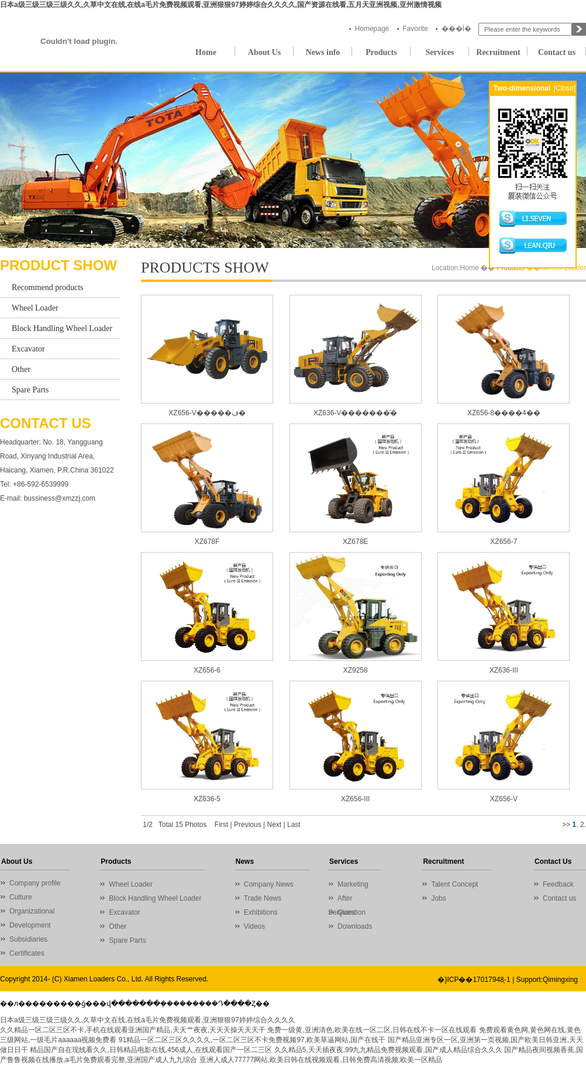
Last (294, 825)
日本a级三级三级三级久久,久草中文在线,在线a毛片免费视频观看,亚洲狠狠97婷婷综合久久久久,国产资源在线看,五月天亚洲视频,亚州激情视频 (221, 5)
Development (30, 925)
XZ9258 (355, 670)
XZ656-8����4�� (503, 413)
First (221, 825)
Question (351, 912)
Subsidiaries (28, 939)
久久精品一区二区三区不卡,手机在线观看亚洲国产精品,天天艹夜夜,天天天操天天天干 (133, 1030)
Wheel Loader (35, 308)
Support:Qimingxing (547, 980)
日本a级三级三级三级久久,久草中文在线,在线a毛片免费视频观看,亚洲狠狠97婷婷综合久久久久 (147, 1020)
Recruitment (498, 52)
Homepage (372, 29)
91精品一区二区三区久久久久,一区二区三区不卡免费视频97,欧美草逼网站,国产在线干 (252, 1040)
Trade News (262, 898)
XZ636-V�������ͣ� (355, 413)
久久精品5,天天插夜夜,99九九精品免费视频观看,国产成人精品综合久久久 (388, 1050)
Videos (254, 926)
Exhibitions (261, 912)
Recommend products (47, 287)
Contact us (556, 52)
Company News (269, 884)
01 (293, 160)
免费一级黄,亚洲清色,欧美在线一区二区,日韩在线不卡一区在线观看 (372, 1030)
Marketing (352, 884)
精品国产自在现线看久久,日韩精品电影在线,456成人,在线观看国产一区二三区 (151, 1050)
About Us (264, 52)
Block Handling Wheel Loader (62, 328)
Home (205, 52)
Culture (20, 897)
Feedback (558, 884)
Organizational (31, 911)
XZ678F (207, 541)
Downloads (354, 926)
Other (21, 369)
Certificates (26, 953)
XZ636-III (504, 670)
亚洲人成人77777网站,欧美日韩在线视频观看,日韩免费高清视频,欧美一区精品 (320, 1060)
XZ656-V (504, 799)
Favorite (415, 29)
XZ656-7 (503, 541)
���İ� (456, 29)
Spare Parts (30, 389)
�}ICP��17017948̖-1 (473, 980)
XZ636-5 (207, 799)
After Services (341, 899)
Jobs (438, 898)
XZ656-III (355, 799)
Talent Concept (454, 884)
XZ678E (355, 541)
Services (440, 52)
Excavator (28, 348)
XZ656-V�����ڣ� (206, 413)
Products (381, 52)
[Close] (564, 88)
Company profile (34, 883)
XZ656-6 (207, 670)
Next (274, 825)
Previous (247, 825)
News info (323, 52)
